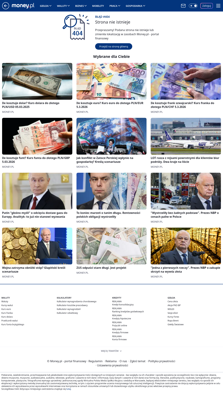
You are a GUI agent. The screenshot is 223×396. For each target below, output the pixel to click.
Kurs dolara (7, 316)
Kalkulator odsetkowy (67, 312)
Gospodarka (134, 5)
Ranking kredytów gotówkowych (128, 311)
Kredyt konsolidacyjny (123, 304)
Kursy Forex (173, 316)
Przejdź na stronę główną (113, 46)
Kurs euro (6, 309)
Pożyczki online (119, 325)
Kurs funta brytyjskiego (12, 324)
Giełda (44, 5)
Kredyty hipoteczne (121, 318)
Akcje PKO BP (174, 305)
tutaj (68, 388)
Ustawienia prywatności (112, 365)
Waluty (62, 5)
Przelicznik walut (9, 320)
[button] (218, 6)
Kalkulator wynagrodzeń (69, 309)
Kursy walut (7, 305)
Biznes (79, 5)
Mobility (98, 5)
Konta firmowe (119, 339)
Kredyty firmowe (120, 332)
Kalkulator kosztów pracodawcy (72, 305)
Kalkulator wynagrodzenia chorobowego (76, 301)
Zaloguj (206, 5)
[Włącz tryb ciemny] (193, 6)
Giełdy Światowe (176, 324)
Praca (113, 5)
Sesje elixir (173, 312)
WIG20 (171, 309)
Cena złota (173, 301)
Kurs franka (7, 312)
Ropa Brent (173, 320)
